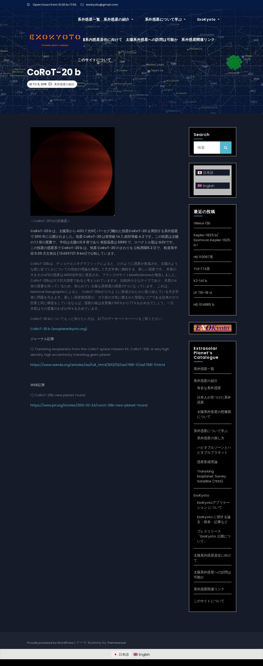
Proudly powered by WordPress (50, 643)
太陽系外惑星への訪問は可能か (152, 39)
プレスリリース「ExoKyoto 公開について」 (214, 536)
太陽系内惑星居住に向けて (100, 39)
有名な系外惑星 (209, 387)
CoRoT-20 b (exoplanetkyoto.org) (58, 328)
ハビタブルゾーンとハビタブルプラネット (214, 450)
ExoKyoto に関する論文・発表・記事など (214, 519)
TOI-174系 (202, 268)
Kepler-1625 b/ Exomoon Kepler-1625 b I (212, 240)
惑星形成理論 (207, 461)
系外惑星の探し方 (211, 438)
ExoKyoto (192, 19)
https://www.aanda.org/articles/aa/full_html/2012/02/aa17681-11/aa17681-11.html (97, 364)
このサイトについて (94, 59)
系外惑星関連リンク (198, 39)
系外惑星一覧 (89, 19)
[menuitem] (213, 172)
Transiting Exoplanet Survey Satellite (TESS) (211, 476)
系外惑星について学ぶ (157, 19)
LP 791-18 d (203, 292)
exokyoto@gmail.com (99, 4)
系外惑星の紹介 (118, 19)
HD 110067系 (203, 256)
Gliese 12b (202, 223)
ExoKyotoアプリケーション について (213, 505)
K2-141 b (200, 280)
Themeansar (116, 643)
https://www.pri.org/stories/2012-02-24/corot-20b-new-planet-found (88, 405)
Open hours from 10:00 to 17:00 (51, 4)
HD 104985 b (204, 304)
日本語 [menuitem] (208, 172)
